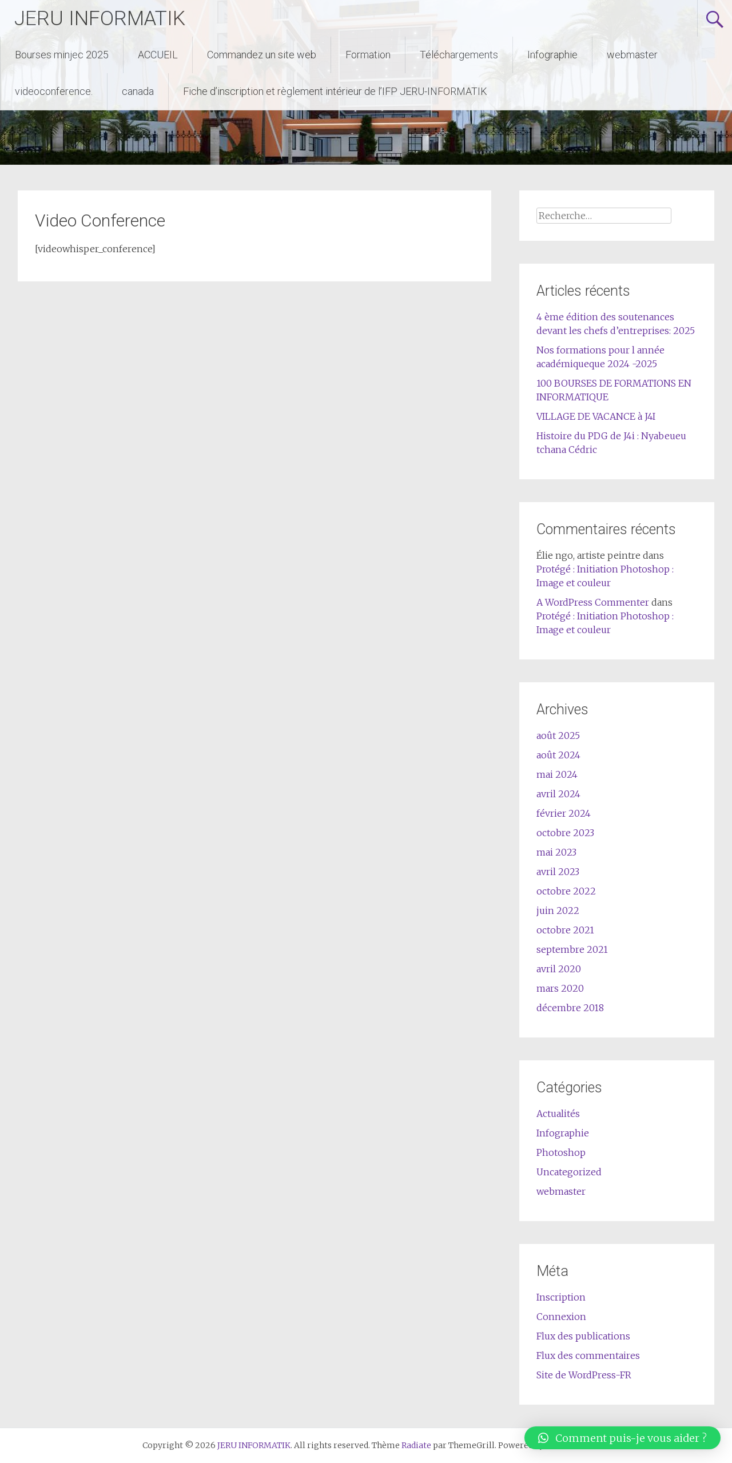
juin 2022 (557, 910)
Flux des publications (583, 1336)
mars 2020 (560, 988)
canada (138, 91)
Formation (368, 55)
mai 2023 (556, 852)
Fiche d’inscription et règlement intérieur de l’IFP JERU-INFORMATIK (335, 91)
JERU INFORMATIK (100, 18)
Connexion (561, 1316)
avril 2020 (558, 969)
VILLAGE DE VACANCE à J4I (595, 416)
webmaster (632, 55)
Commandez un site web (261, 55)
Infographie (552, 55)
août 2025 (558, 735)
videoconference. (54, 91)
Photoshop (561, 1152)
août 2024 (558, 755)
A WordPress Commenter (592, 602)
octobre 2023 (565, 832)
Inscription (561, 1297)
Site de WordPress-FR (583, 1375)
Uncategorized (569, 1172)
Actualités (558, 1113)
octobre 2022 (566, 891)
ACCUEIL (158, 55)
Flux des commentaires (588, 1355)
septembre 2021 (572, 949)
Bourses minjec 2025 (62, 55)
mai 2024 (557, 774)
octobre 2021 (565, 930)
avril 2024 (558, 794)
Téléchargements (459, 55)
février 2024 (563, 813)
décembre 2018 (570, 1007)
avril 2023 (557, 871)
